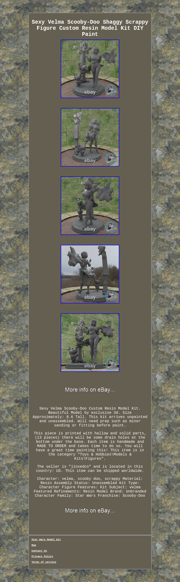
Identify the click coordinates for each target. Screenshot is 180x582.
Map (33, 545)
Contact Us (39, 550)
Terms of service (43, 562)
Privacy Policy (42, 556)
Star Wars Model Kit (46, 539)
